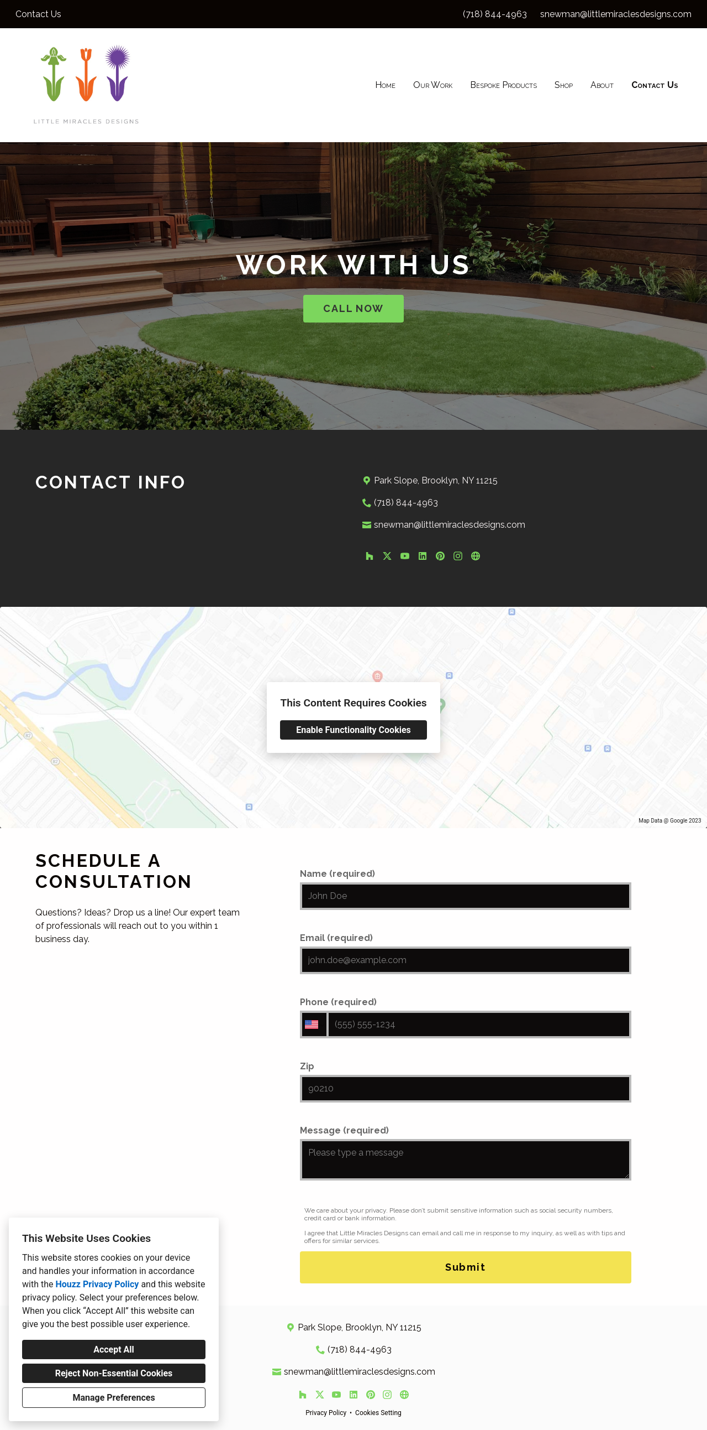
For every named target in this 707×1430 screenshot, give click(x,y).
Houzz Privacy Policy (97, 1284)
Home (385, 85)
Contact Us (654, 85)
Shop (564, 85)
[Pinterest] (440, 556)
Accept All (113, 1349)
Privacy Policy (325, 1413)
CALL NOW (353, 308)
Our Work (432, 85)
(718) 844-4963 (495, 14)
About (602, 85)
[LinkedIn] (422, 556)
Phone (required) (465, 1017)
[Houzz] (369, 556)
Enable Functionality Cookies (353, 730)
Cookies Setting (378, 1413)
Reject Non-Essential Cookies (114, 1373)
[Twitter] (387, 556)
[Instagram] (458, 556)
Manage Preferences (113, 1397)
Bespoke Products (503, 85)
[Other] (475, 556)
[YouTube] (405, 556)
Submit (465, 1267)
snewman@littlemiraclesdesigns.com (616, 14)
